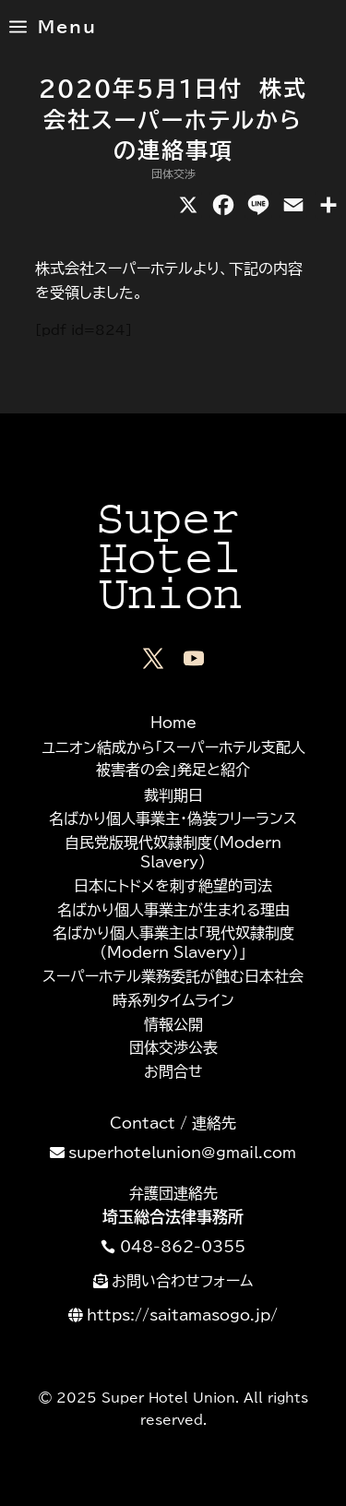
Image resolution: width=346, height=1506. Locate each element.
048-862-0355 (182, 1246)
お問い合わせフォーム (182, 1280)
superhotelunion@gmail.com (182, 1152)
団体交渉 (173, 173)
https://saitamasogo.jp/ (182, 1315)
